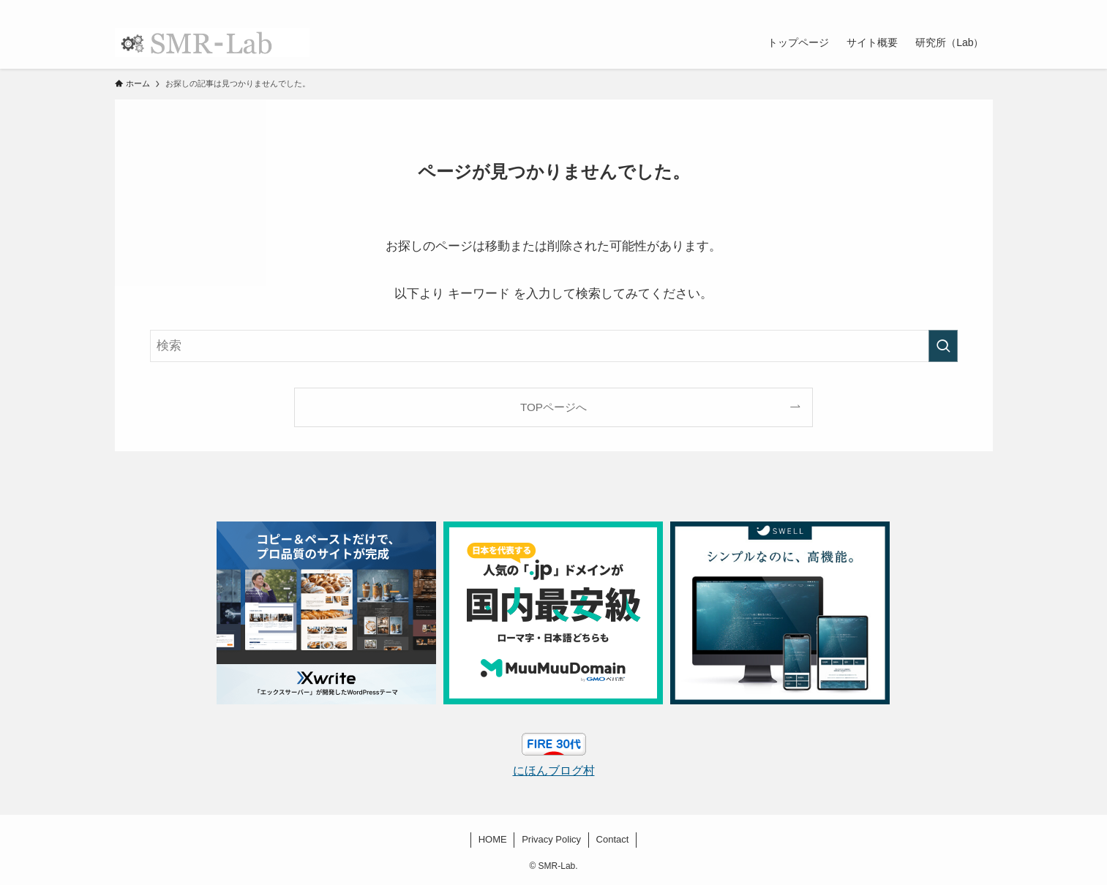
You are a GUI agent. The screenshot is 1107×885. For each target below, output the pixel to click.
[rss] (964, 8)
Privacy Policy (551, 839)
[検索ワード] (554, 346)
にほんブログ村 (554, 770)
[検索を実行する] (943, 346)
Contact (612, 839)
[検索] (983, 8)
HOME (493, 839)
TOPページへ (553, 407)
